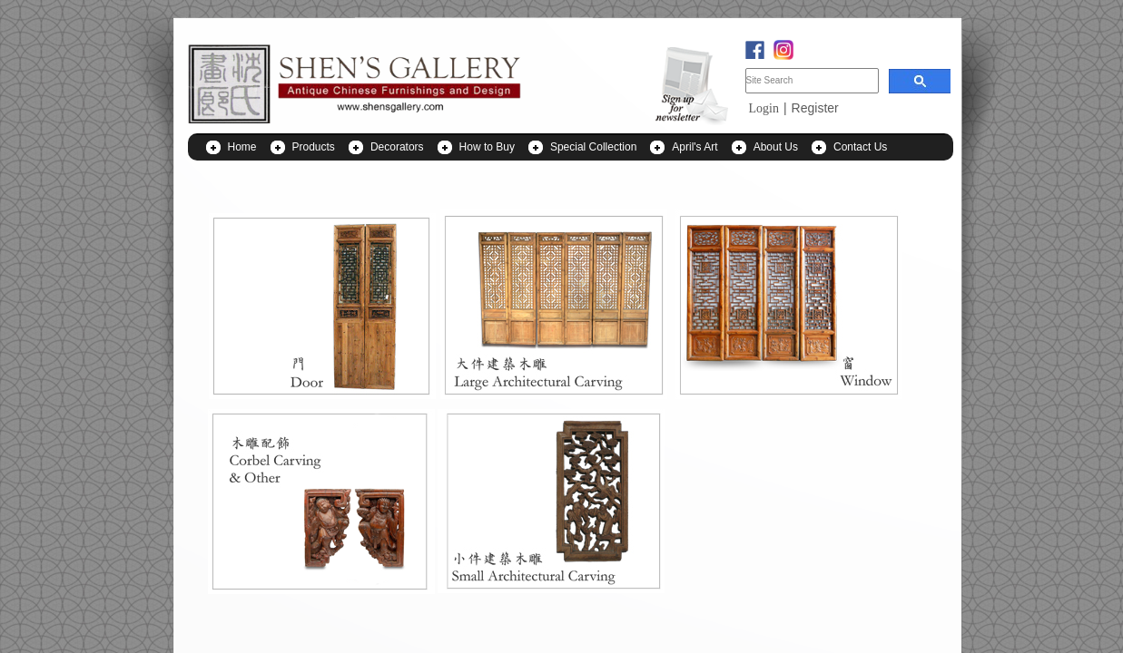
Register (815, 108)
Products (313, 147)
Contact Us (860, 147)
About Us (776, 147)
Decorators (397, 147)
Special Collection (593, 147)
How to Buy (487, 147)
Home (242, 147)
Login (764, 108)
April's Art (694, 147)
